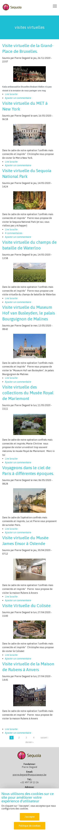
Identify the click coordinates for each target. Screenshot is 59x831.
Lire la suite (11, 94)
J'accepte (30, 817)
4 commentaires (13, 233)
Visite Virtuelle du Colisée (26, 605)
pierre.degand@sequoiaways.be (29, 774)
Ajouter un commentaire (18, 98)
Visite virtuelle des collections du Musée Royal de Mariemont (27, 393)
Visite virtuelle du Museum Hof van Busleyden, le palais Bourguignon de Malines (28, 313)
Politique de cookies (29, 826)
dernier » (29, 742)
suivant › (44, 737)
